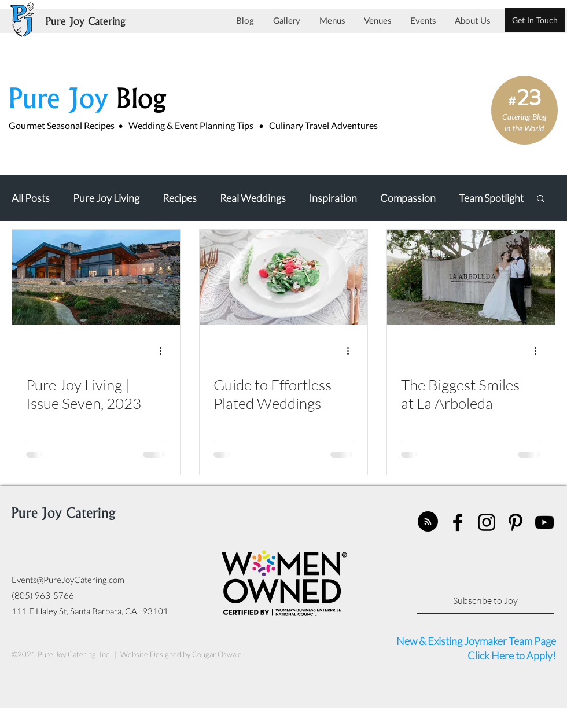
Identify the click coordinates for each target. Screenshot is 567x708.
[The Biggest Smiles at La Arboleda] (471, 277)
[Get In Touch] (535, 20)
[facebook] (457, 522)
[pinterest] (515, 522)
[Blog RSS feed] (428, 522)
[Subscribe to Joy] (485, 601)
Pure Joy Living (106, 197)
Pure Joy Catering (86, 22)
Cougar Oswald (217, 654)
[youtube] (544, 522)
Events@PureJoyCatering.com (68, 579)
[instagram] (486, 522)
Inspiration (333, 197)
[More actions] (164, 351)
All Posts (31, 197)
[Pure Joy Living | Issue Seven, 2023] (96, 277)
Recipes (180, 197)
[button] (540, 199)
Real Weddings (253, 197)
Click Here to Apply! (511, 655)
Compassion (408, 197)
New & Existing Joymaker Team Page (476, 641)
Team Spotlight (491, 197)
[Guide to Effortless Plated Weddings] (283, 277)
